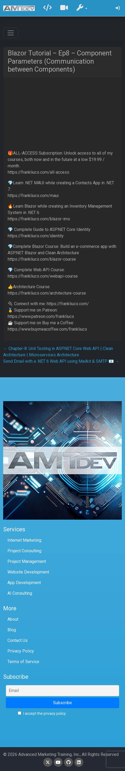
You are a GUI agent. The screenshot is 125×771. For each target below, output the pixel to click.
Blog (11, 629)
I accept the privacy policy (42, 713)
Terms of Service (23, 661)
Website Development (28, 572)
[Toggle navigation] (10, 33)
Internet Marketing (24, 540)
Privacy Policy (20, 651)
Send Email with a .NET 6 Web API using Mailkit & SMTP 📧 (61, 361)
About (12, 619)
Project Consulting (24, 550)
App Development (24, 582)
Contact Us (17, 640)
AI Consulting (19, 593)
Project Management (26, 561)
